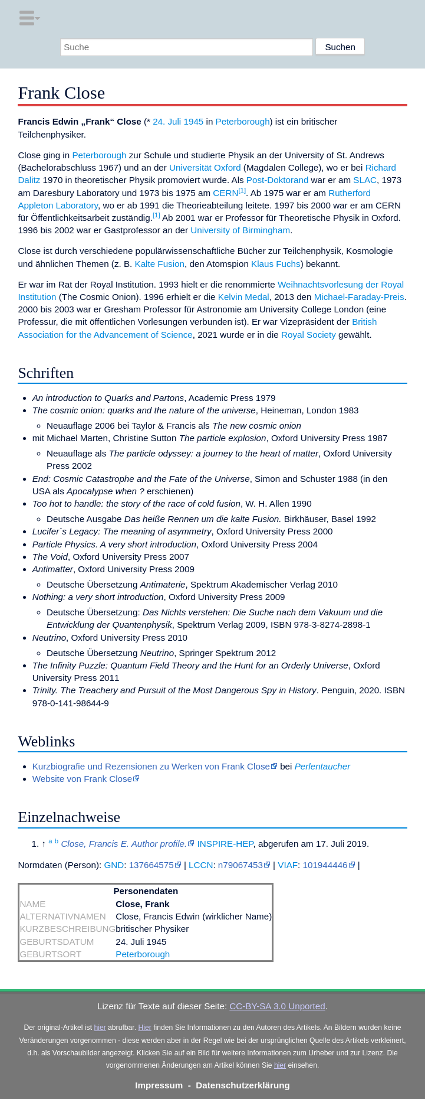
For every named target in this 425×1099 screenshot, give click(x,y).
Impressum (159, 1085)
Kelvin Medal (243, 297)
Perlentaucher (323, 766)
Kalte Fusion (160, 264)
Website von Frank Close (82, 779)
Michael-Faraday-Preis (359, 297)
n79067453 (240, 865)
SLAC (365, 180)
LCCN (201, 865)
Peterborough (243, 121)
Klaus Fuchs (276, 264)
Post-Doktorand (277, 180)
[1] (242, 190)
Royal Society (308, 335)
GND (114, 865)
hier (100, 1027)
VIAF (288, 865)
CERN (225, 193)
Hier (144, 1027)
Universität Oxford (205, 167)
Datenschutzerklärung (243, 1085)
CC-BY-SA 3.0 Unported (277, 1006)
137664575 (151, 865)
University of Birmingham (240, 230)
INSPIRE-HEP (225, 844)
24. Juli (167, 121)
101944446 (325, 865)
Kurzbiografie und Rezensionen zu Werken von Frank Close (151, 766)
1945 (193, 121)
